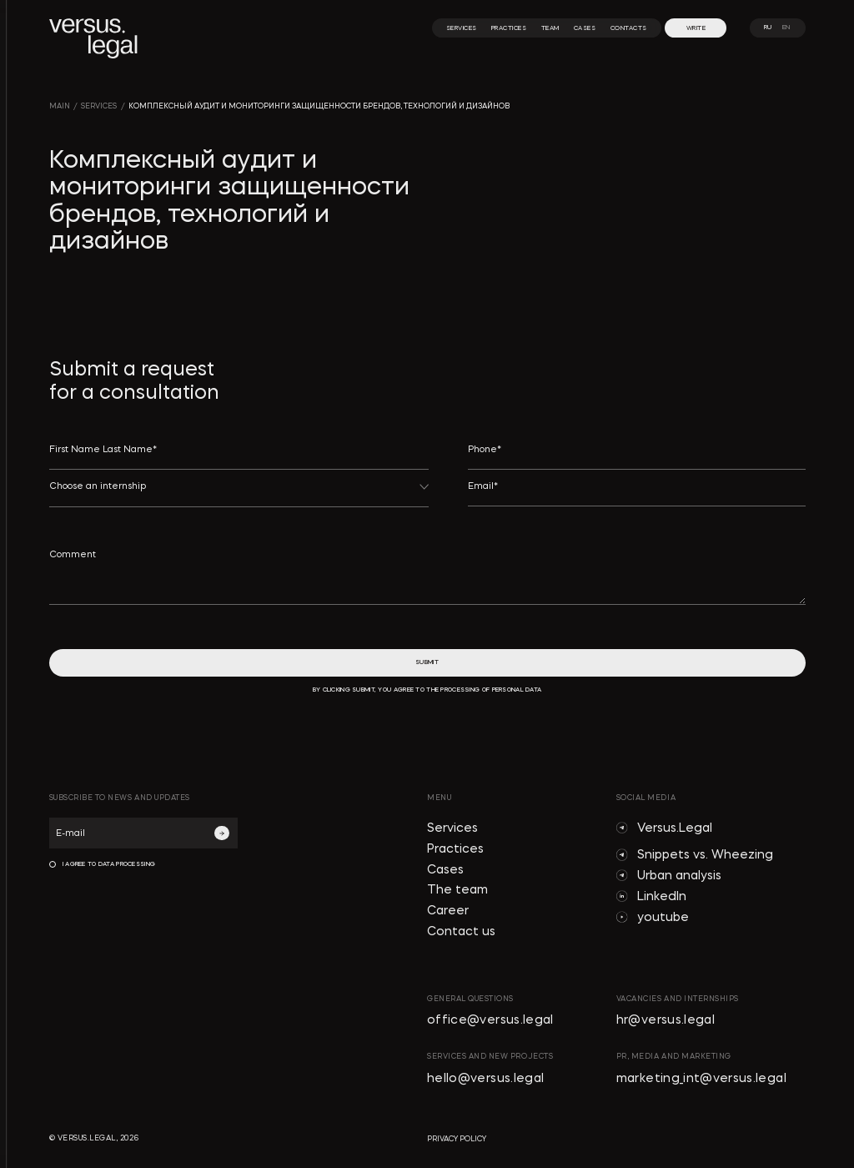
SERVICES (99, 106)
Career (448, 911)
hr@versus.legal (665, 1020)
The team (457, 890)
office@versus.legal (490, 1020)
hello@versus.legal (485, 1079)
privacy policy (456, 1139)
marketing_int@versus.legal (701, 1079)
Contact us (461, 932)
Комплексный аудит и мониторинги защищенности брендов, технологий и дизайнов (319, 106)
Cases (445, 870)
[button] (239, 494)
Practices (455, 849)
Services (452, 829)
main (59, 106)
